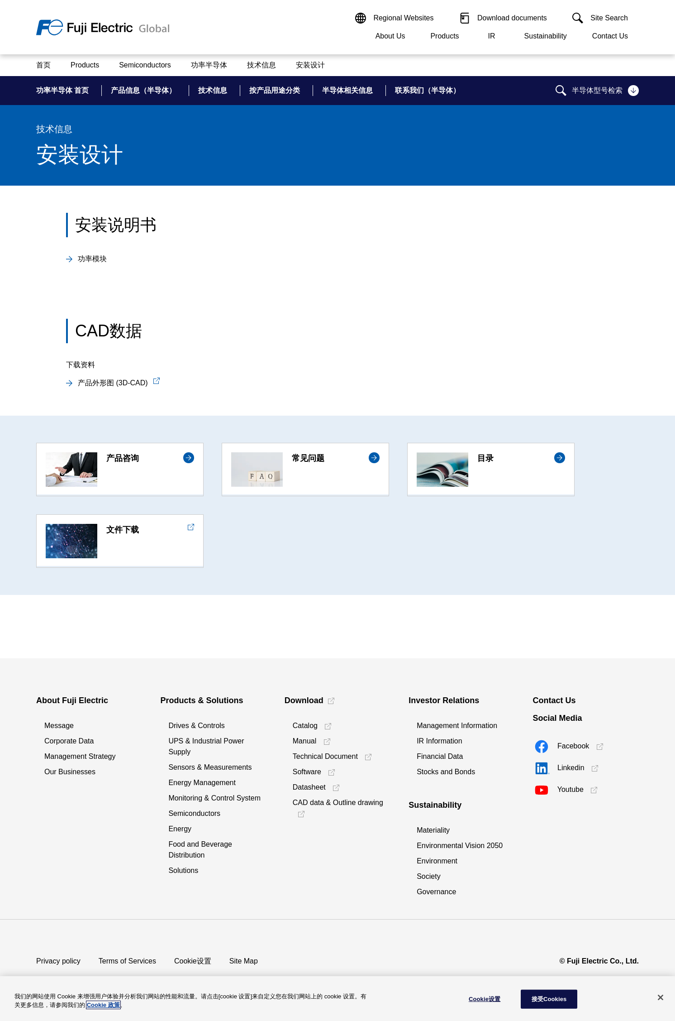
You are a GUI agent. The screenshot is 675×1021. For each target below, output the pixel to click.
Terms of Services (127, 961)
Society (428, 876)
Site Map (243, 961)
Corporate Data (69, 741)
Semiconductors (194, 813)
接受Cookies (549, 999)
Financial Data (440, 756)
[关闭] (660, 997)
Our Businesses (69, 772)
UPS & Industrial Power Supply (206, 746)
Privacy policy (58, 961)
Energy (179, 829)
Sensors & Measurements (210, 767)
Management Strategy (79, 756)
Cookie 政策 (103, 1005)
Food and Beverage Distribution (200, 849)
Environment (437, 861)
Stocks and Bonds (446, 772)
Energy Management (202, 782)
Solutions (183, 870)
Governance (436, 892)
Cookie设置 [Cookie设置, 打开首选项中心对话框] (484, 999)
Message (59, 725)
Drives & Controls (196, 725)
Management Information (457, 725)
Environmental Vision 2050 (460, 845)
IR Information (439, 741)
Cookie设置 (192, 961)
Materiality (433, 830)
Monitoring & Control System (214, 798)
